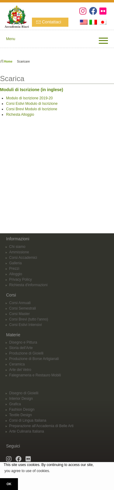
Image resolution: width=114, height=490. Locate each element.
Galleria (15, 263)
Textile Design (20, 415)
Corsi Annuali (20, 303)
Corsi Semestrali (22, 308)
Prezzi (14, 268)
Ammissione (19, 252)
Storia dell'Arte (21, 348)
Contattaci (51, 21)
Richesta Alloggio (20, 114)
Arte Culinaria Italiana (26, 431)
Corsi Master (19, 314)
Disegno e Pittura (23, 342)
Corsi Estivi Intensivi (25, 325)
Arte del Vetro (20, 370)
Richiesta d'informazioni (28, 285)
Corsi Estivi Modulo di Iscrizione (31, 103)
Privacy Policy (20, 279)
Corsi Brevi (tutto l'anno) (28, 319)
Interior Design (21, 398)
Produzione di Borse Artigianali (34, 359)
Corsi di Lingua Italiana (27, 420)
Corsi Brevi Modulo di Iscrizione (31, 109)
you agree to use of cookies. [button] (27, 471)
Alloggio (15, 274)
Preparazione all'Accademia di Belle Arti (41, 426)
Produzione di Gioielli (26, 353)
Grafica (15, 404)
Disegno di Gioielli (23, 393)
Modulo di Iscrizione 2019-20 (29, 98)
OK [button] (8, 484)
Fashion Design (21, 409)
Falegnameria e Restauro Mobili (35, 375)
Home (8, 61)
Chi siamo (17, 247)
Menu (10, 39)
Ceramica (17, 364)
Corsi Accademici (23, 257)
